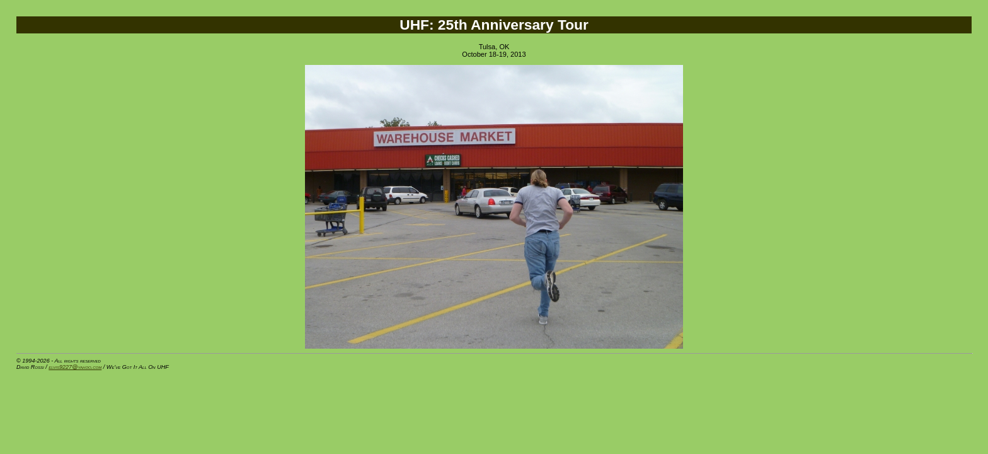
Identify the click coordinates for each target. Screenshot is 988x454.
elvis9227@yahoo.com (75, 367)
